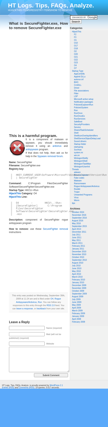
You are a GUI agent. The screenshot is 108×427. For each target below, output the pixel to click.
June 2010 (76, 268)
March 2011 (77, 243)
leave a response (24, 308)
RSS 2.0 (51, 305)
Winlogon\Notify (81, 158)
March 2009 (77, 311)
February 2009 (78, 313)
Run (40, 302)
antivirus (57, 146)
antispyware (32, 149)
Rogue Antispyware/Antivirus (86, 186)
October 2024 (78, 212)
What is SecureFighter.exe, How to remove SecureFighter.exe (38, 25)
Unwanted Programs (83, 195)
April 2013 (76, 229)
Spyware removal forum (50, 156)
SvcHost (77, 150)
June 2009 (76, 302)
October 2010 (78, 257)
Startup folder (80, 144)
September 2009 (79, 294)
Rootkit (77, 189)
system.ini (78, 152)
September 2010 (79, 260)
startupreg (78, 147)
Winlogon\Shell (80, 161)
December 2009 (79, 285)
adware (77, 172)
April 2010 (76, 274)
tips (73, 203)
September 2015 (79, 226)
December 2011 (79, 232)
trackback (41, 308)
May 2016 (76, 223)
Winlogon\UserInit (82, 166)
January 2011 (78, 249)
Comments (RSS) (26, 387)
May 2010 (76, 271)
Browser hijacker (81, 175)
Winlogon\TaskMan (82, 164)
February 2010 (78, 280)
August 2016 (77, 221)
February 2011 (78, 246)
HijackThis (76, 32)
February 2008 (78, 322)
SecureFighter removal (55, 229)
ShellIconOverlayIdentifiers (86, 136)
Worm (76, 200)
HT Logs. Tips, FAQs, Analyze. (51, 5)
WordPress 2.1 (56, 385)
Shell (76, 133)
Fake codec (79, 178)
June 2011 (76, 237)
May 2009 (76, 305)
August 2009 (77, 296)
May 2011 (76, 240)
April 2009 (76, 308)
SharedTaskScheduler (84, 130)
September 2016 (79, 218)
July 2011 (76, 235)
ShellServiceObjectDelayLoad (87, 138)
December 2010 (79, 251)
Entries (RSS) (8, 387)
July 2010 (76, 266)
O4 (52, 298)
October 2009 (78, 291)
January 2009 (78, 316)
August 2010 (77, 263)
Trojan (77, 192)
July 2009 (76, 299)
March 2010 (77, 277)
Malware (78, 181)
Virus (76, 197)
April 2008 (76, 319)
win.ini (77, 155)
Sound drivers (80, 141)
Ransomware (80, 183)
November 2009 (79, 288)
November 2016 (79, 215)
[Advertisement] (47, 80)
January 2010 (78, 282)
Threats (75, 169)
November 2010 (79, 254)
